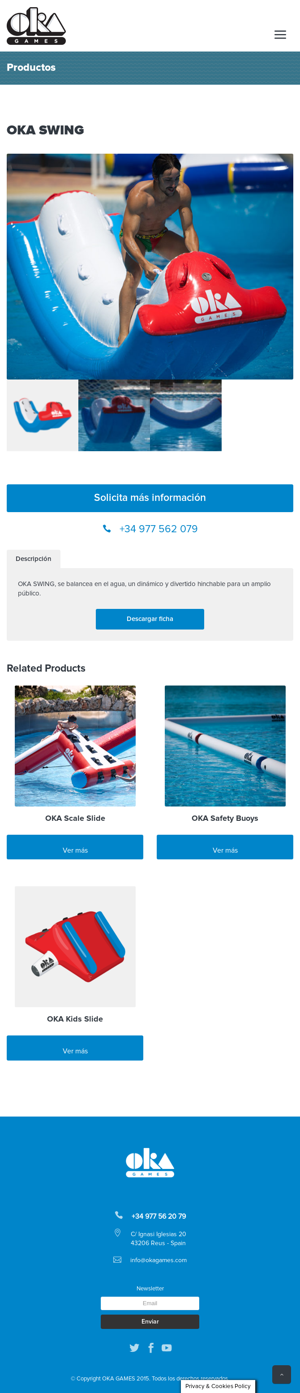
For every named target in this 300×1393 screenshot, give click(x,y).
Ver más (75, 850)
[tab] (33, 559)
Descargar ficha (150, 619)
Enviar (150, 1322)
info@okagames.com (158, 1260)
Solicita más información (150, 498)
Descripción (33, 559)
